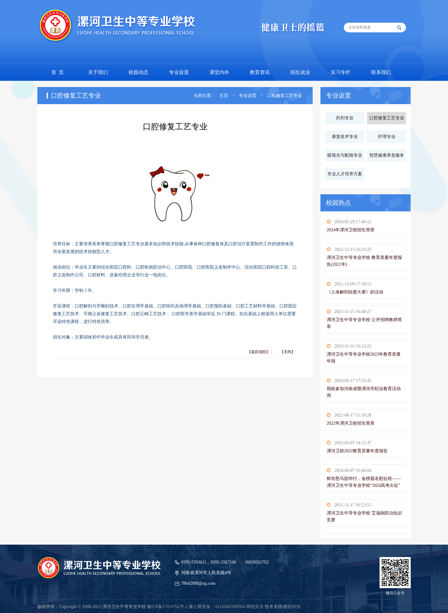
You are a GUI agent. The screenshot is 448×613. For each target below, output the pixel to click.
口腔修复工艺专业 (284, 95)
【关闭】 (287, 352)
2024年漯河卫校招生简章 (351, 230)
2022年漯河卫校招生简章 (351, 423)
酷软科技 (292, 606)
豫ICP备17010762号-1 (167, 606)
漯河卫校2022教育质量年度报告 (357, 451)
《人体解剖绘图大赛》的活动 (355, 292)
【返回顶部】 (258, 352)
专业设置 (247, 95)
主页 (223, 95)
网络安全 (255, 606)
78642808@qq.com (198, 583)
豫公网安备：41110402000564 (217, 606)
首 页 (57, 72)
